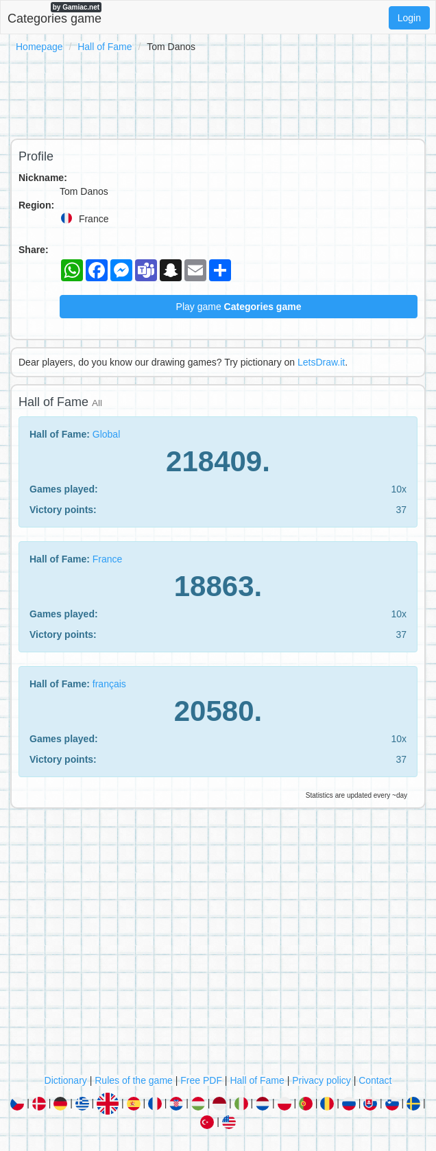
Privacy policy (321, 1080)
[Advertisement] (218, 93)
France (108, 559)
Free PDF (201, 1080)
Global (106, 434)
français (109, 683)
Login (409, 17)
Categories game (54, 13)
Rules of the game (134, 1080)
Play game (239, 306)
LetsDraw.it (321, 362)
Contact (375, 1080)
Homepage (39, 46)
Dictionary (66, 1080)
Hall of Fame (104, 46)
